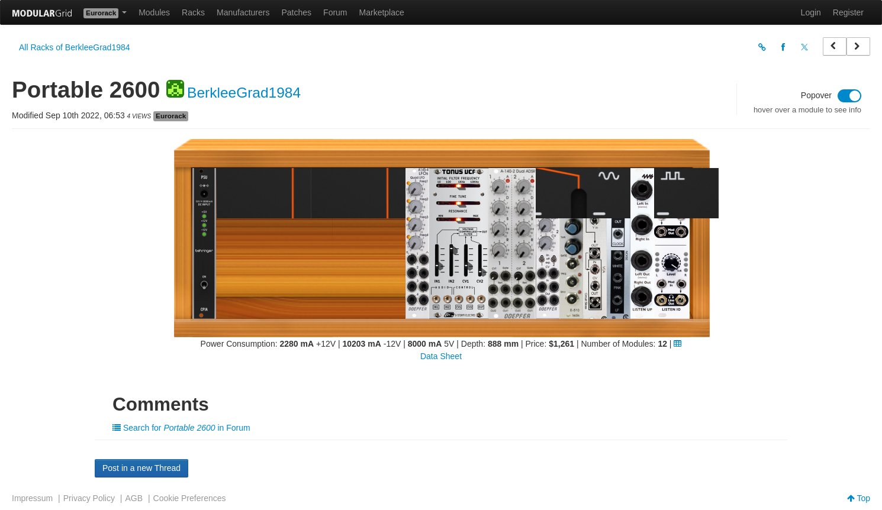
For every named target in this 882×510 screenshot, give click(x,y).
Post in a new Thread (141, 468)
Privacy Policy (89, 498)
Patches (296, 12)
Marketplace (381, 12)
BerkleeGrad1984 (244, 93)
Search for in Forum (181, 427)
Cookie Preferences (189, 498)
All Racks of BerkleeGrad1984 (74, 47)
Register (848, 12)
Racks (193, 12)
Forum (335, 12)
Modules (154, 12)
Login (811, 12)
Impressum (32, 498)
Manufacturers (243, 12)
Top (858, 498)
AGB (134, 498)
